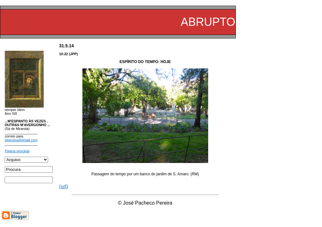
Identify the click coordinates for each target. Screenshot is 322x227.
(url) (63, 186)
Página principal (17, 151)
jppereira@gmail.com (21, 140)
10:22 (63, 54)
